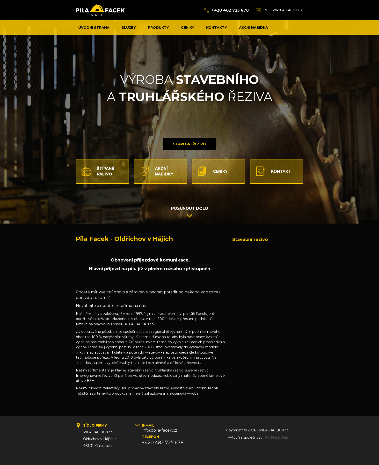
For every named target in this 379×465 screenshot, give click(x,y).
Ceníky (187, 27)
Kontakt (270, 171)
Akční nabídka (253, 27)
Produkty (158, 27)
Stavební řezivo (189, 144)
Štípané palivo (95, 171)
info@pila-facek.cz (283, 10)
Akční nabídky (153, 171)
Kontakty (216, 27)
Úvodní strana (93, 27)
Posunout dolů (189, 208)
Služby (129, 27)
